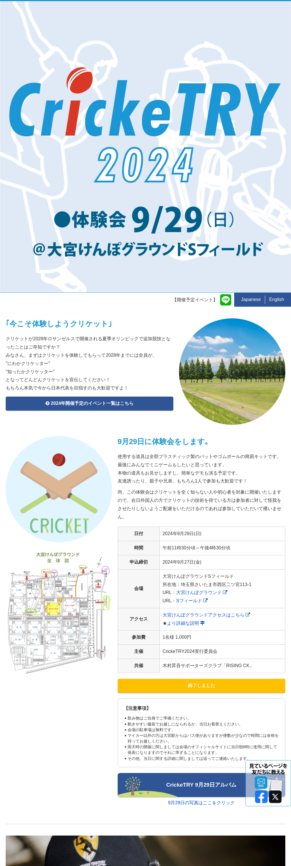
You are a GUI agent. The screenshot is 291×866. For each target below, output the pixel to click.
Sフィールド (192, 382)
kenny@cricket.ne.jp (109, 838)
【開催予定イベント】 (195, 81)
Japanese (251, 81)
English (276, 81)
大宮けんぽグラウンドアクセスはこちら (206, 396)
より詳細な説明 (186, 404)
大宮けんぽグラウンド (201, 374)
